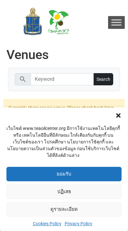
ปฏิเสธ (64, 194)
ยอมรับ (64, 176)
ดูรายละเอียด (64, 211)
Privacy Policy (78, 225)
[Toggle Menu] (116, 22)
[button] (118, 117)
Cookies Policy (47, 225)
